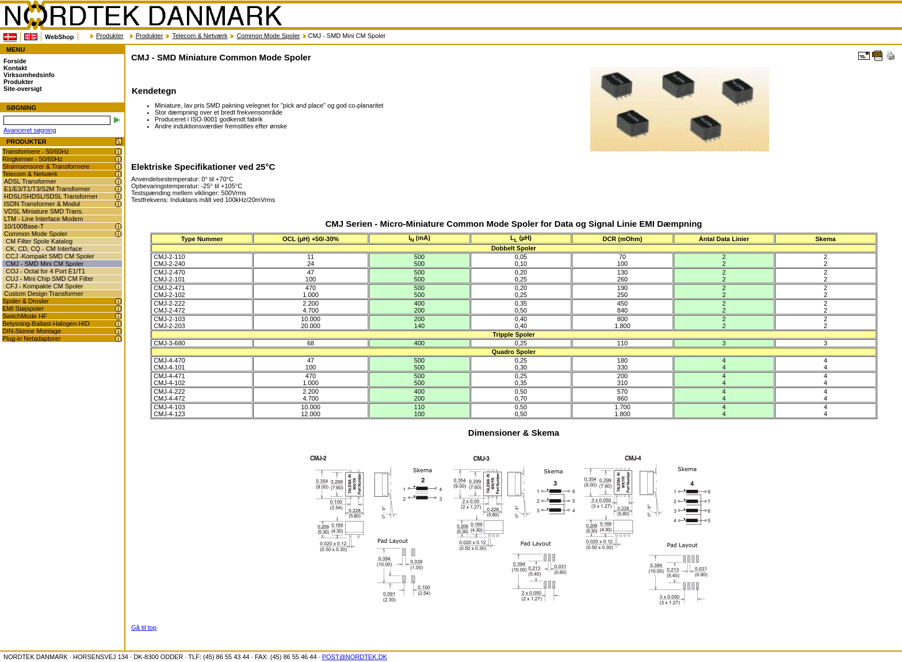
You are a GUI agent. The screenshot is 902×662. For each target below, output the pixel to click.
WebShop (59, 36)
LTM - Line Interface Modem (43, 218)
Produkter (110, 35)
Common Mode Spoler (268, 35)
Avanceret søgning (29, 130)
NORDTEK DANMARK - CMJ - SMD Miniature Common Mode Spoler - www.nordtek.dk (142, 15)
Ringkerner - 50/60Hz (32, 158)
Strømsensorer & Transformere (46, 166)
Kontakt (15, 67)
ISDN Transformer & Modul (42, 203)
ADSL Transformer (30, 181)
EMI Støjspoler (23, 308)
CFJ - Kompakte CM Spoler (44, 286)
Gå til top (143, 627)
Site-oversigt (22, 88)
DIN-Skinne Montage (31, 331)
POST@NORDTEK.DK (354, 656)
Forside (14, 61)
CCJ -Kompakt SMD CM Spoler (50, 256)
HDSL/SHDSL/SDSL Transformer (51, 196)
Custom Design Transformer (43, 293)
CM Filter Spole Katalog (39, 241)
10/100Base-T (24, 226)
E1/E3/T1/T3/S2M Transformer (47, 188)
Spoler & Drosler (25, 301)
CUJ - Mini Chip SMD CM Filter (49, 278)
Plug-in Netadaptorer (31, 338)
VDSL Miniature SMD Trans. (43, 211)
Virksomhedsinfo (29, 74)
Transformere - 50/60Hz (35, 151)
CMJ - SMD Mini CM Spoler (44, 263)
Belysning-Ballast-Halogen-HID (46, 323)
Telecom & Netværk (199, 35)
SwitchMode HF (24, 316)
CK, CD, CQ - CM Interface (44, 248)
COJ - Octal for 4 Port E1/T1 (45, 271)
